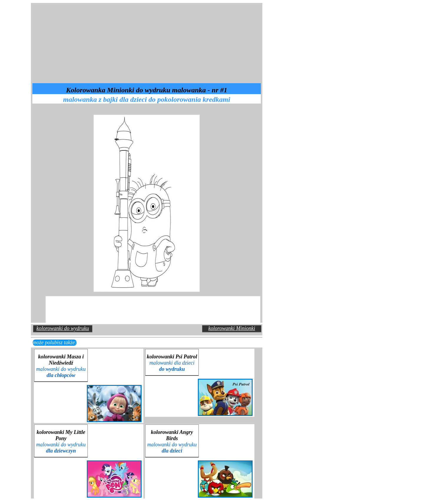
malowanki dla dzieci (172, 366)
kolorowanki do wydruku (63, 328)
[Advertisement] (100, 42)
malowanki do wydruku (61, 372)
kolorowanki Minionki (231, 328)
